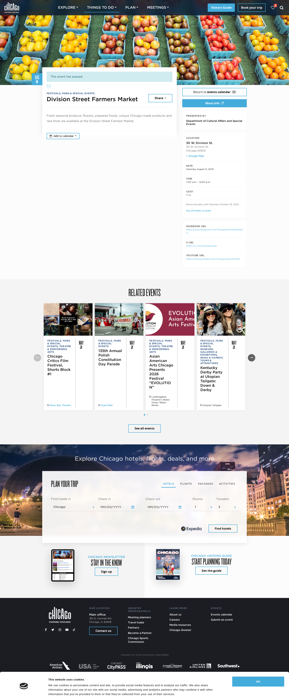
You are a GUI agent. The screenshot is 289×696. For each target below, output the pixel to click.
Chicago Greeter (180, 629)
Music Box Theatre (60, 405)
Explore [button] (66, 7)
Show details (56, 688)
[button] (144, 414)
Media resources (180, 624)
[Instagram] (60, 630)
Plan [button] (130, 7)
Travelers (222, 499)
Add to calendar (62, 136)
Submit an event (222, 619)
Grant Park (106, 405)
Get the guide (211, 571)
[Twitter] (53, 630)
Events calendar (221, 614)
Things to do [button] (100, 7)
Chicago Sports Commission (138, 639)
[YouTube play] (67, 630)
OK (258, 666)
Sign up (106, 572)
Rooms (198, 499)
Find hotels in (61, 499)
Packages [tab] (205, 483)
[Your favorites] (273, 8)
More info (214, 103)
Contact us (103, 631)
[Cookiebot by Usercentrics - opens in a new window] (24, 689)
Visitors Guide (221, 8)
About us (175, 614)
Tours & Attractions (209, 362)
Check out (152, 499)
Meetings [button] (156, 7)
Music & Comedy (211, 357)
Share (159, 98)
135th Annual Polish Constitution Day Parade (110, 357)
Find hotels (223, 528)
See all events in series (198, 210)
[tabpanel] (144, 515)
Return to (214, 92)
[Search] (281, 8)
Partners (133, 627)
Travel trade (136, 622)
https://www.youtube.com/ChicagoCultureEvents (213, 258)
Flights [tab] (186, 483)
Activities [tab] (227, 483)
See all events (144, 428)
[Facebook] (46, 630)
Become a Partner (140, 632)
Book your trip (251, 8)
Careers (174, 619)
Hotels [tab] (168, 483)
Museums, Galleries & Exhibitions (208, 352)
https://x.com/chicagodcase (201, 245)
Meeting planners (139, 617)
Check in (104, 499)
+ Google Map (195, 155)
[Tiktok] (74, 630)
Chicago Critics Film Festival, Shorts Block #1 (59, 365)
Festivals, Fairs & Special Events (71, 93)
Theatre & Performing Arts (59, 349)
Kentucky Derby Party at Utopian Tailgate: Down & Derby (211, 379)
